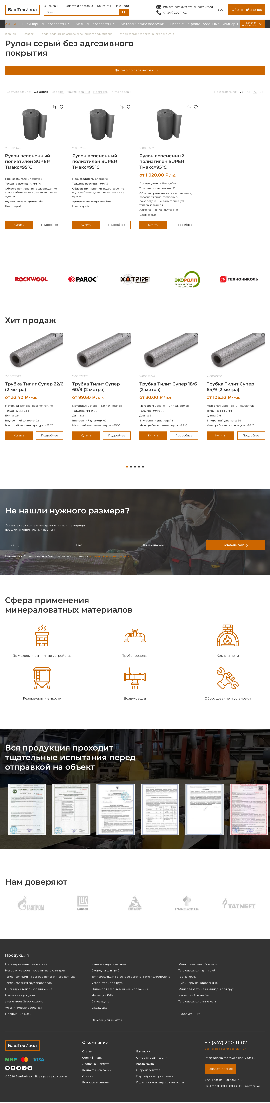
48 (248, 92)
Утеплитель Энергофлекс (24, 1001)
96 (261, 92)
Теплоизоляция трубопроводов (28, 983)
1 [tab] (127, 467)
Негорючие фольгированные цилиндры (204, 26)
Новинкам (100, 92)
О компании (53, 7)
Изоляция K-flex (103, 995)
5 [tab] (143, 467)
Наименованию (78, 92)
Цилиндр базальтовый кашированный (120, 989)
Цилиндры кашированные (198, 983)
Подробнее (49, 225)
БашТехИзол (22, 1045)
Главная (10, 33)
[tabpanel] (34, 386)
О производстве (148, 1070)
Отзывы (88, 1076)
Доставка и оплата (95, 1064)
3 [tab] (135, 467)
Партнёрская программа (154, 1076)
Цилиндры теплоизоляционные (28, 989)
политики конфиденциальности (111, 556)
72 (255, 92)
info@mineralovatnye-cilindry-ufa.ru (187, 8)
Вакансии (122, 7)
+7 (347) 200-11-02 (174, 13)
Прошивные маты (18, 1014)
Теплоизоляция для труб (196, 970)
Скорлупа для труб (105, 970)
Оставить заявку (235, 545)
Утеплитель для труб (107, 983)
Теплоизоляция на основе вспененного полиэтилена (76, 33)
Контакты (104, 7)
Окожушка (99, 1007)
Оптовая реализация (151, 1057)
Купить (19, 225)
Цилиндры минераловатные (46, 26)
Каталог (28, 33)
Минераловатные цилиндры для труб (206, 989)
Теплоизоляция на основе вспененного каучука (40, 976)
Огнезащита (101, 1001)
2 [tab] (131, 467)
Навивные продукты (20, 995)
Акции (10, 26)
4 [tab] (139, 467)
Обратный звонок (247, 11)
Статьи (87, 1051)
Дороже (58, 92)
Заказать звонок (221, 1069)
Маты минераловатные (95, 26)
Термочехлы (187, 976)
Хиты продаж (121, 92)
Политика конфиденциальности (160, 1082)
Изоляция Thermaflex (193, 995)
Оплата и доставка (79, 7)
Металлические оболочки (142, 26)
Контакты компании (97, 1070)
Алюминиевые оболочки (23, 1007)
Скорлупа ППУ (189, 1014)
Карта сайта (145, 1064)
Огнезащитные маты (107, 1020)
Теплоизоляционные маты (197, 1001)
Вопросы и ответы (95, 1082)
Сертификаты (92, 1057)
